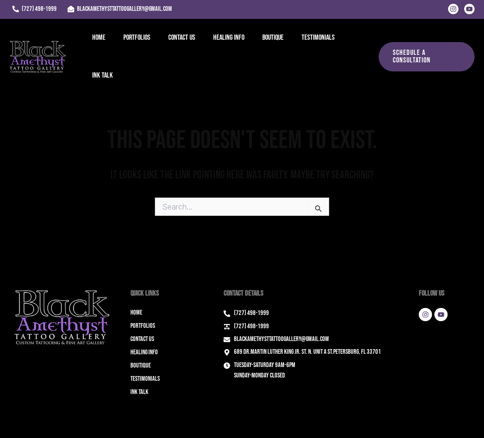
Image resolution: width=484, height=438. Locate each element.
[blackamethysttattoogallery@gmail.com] (119, 9)
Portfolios (134, 42)
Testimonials (304, 42)
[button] (424, 43)
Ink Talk (346, 42)
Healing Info (220, 42)
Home (99, 42)
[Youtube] (469, 9)
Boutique (262, 42)
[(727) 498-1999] (34, 9)
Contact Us (176, 42)
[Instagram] (453, 9)
